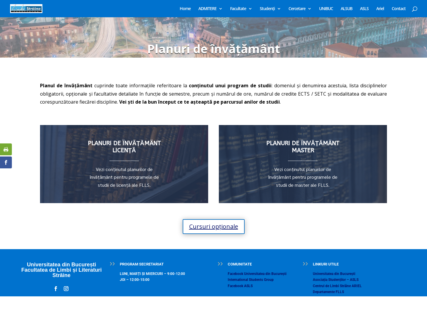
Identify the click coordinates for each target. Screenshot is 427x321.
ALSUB (346, 9)
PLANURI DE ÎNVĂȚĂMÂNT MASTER (302, 147)
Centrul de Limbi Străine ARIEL (337, 286)
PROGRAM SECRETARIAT (142, 264)
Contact (399, 9)
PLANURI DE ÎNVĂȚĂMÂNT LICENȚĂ (124, 147)
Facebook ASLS (240, 286)
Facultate (238, 9)
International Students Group (251, 280)
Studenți (267, 9)
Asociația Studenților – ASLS (336, 280)
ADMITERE (207, 9)
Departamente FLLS (328, 292)
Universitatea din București (334, 274)
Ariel (380, 9)
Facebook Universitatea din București (257, 274)
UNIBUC (326, 9)
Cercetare (297, 9)
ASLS (364, 9)
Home (185, 9)
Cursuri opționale (213, 226)
